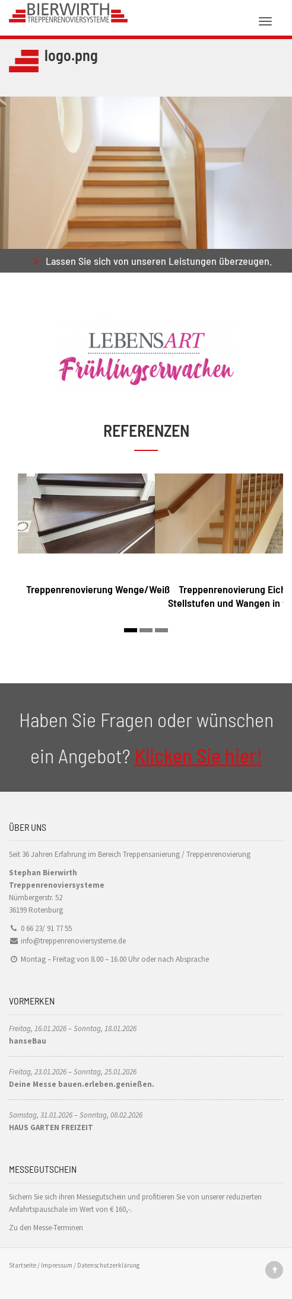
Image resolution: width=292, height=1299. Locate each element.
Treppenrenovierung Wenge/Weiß (98, 589)
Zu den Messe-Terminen (46, 1228)
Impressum (56, 1265)
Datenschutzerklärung (108, 1265)
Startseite (22, 1265)
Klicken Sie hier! (198, 755)
